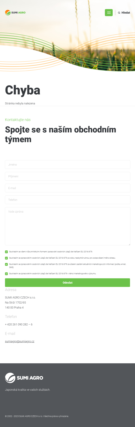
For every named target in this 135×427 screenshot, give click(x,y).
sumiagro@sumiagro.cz (19, 341)
